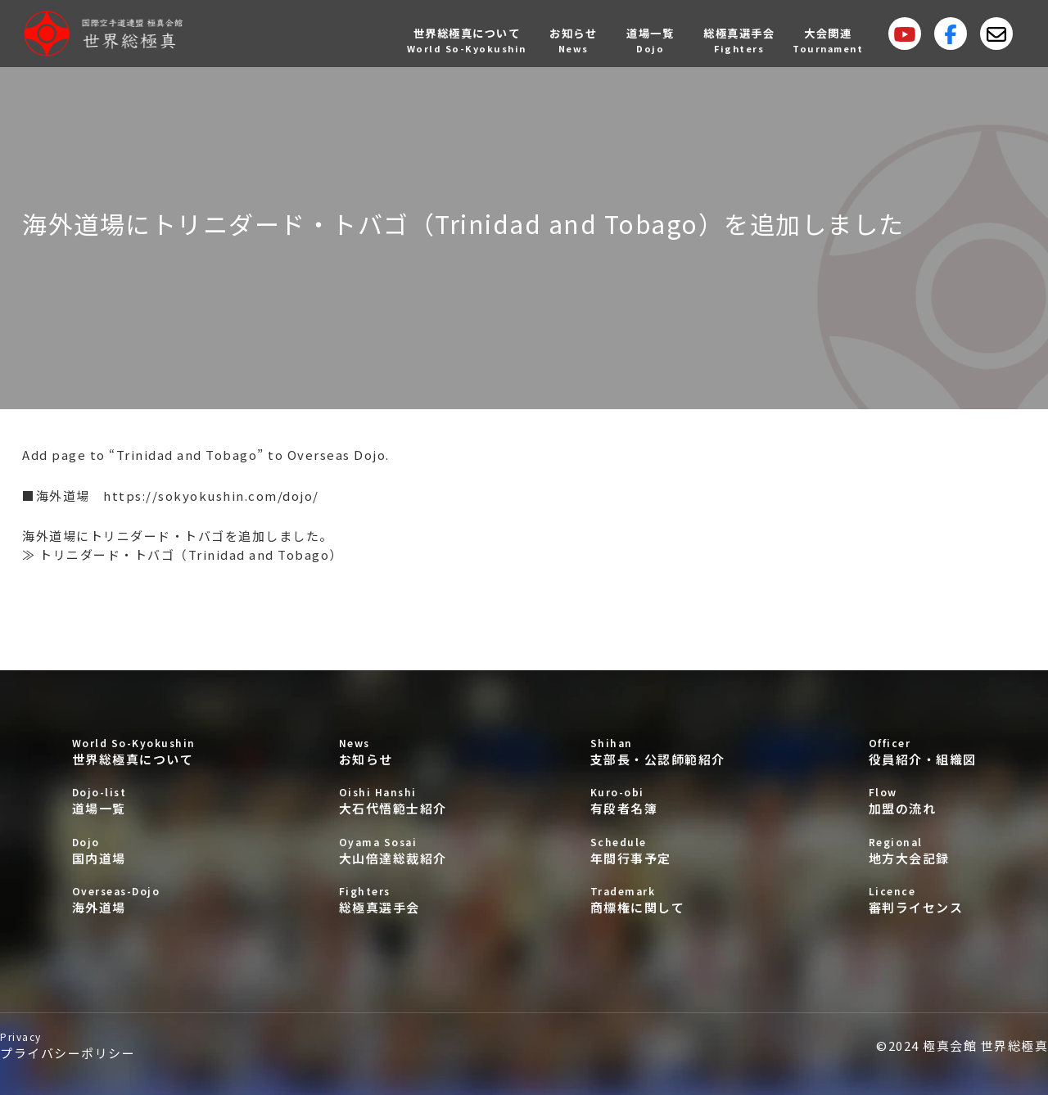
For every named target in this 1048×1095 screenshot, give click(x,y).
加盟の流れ (923, 801)
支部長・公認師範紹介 (657, 752)
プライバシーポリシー (67, 1045)
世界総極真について (134, 752)
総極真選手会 (393, 900)
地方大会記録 (923, 851)
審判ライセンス (923, 900)
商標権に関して (657, 900)
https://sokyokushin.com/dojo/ (211, 495)
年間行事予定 (657, 851)
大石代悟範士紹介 (393, 801)
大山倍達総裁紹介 (393, 851)
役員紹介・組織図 (923, 752)
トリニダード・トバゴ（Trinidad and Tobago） (191, 554)
